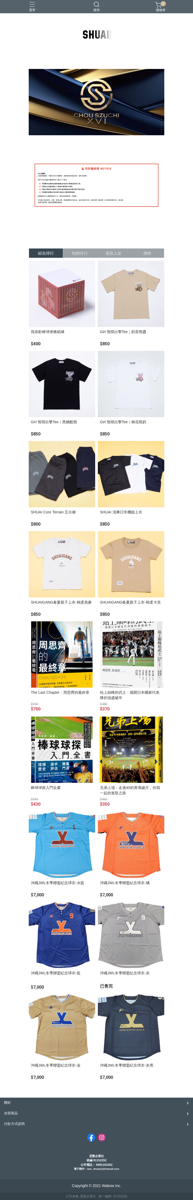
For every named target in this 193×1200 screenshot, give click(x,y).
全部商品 (11, 1113)
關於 (7, 1103)
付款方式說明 (14, 1124)
